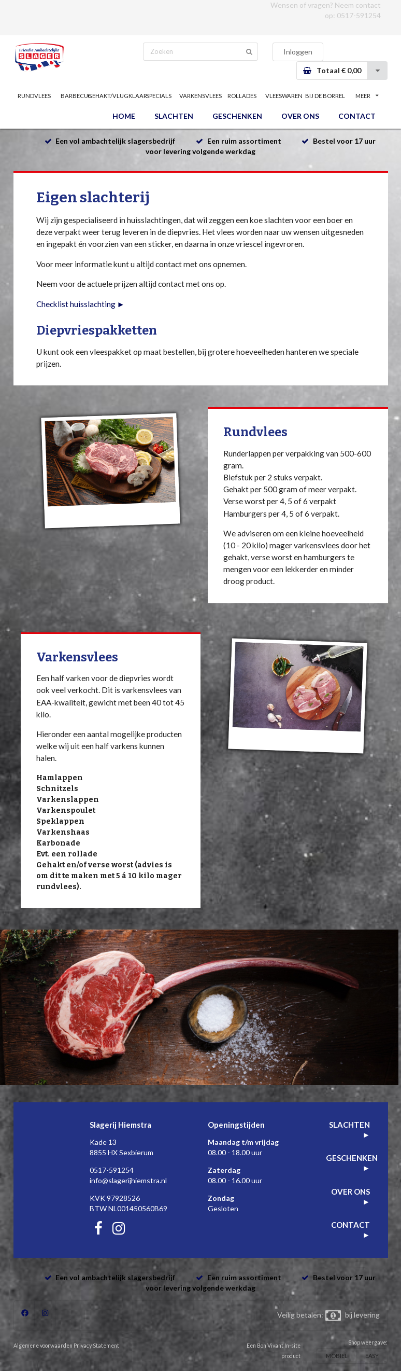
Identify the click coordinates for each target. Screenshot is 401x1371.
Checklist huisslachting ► (80, 304)
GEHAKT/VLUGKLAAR (117, 95)
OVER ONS (300, 116)
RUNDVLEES (34, 95)
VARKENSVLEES (200, 95)
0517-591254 (359, 15)
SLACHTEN (173, 116)
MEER (366, 95)
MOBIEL (337, 1355)
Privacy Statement (96, 1345)
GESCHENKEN (237, 116)
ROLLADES (241, 95)
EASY (372, 1355)
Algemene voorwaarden (43, 1345)
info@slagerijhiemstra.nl (128, 1180)
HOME (123, 116)
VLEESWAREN (284, 95)
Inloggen (297, 51)
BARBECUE (76, 95)
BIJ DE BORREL (325, 95)
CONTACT (357, 116)
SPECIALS (158, 95)
